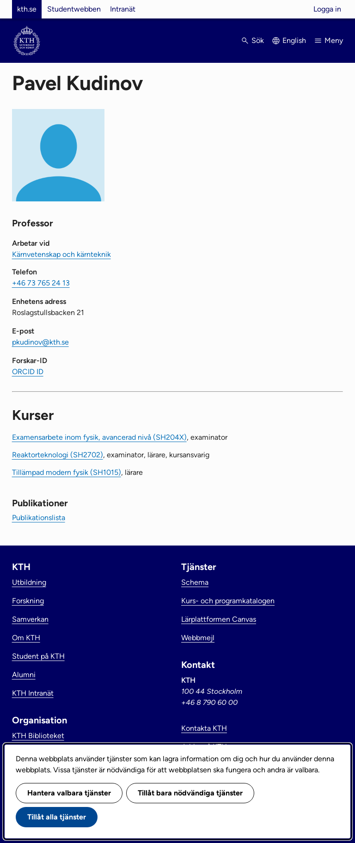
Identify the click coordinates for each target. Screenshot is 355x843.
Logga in (327, 9)
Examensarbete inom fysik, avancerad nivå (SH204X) (99, 437)
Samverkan (30, 619)
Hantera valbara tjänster (69, 792)
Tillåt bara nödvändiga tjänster (190, 792)
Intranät (122, 9)
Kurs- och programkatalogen (228, 600)
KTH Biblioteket (38, 735)
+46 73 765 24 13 (41, 283)
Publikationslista (38, 517)
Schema (194, 582)
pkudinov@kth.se (40, 342)
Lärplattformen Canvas (218, 619)
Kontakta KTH (204, 728)
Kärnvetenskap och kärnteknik (61, 254)
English (294, 40)
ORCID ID (27, 371)
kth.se (27, 9)
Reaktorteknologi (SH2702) (57, 454)
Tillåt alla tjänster (56, 817)
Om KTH (26, 637)
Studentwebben (74, 9)
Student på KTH (38, 656)
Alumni (24, 674)
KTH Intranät (33, 693)
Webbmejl (197, 637)
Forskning (28, 600)
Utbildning (29, 582)
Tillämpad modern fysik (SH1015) (66, 472)
